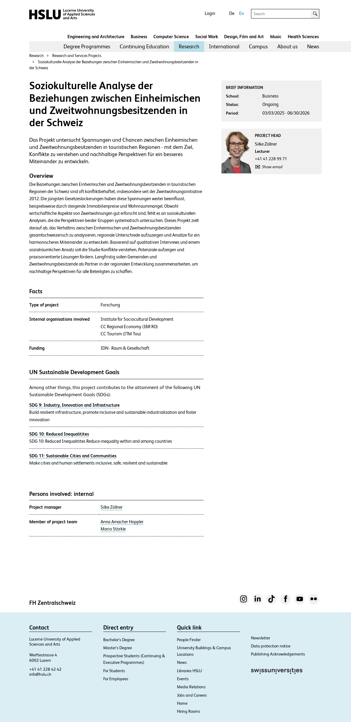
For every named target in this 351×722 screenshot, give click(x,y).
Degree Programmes (87, 46)
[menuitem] (87, 46)
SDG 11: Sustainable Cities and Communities (72, 455)
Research (189, 46)
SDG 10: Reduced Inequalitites (59, 433)
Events (183, 678)
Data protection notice (270, 646)
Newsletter (260, 637)
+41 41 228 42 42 (45, 669)
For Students (114, 670)
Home (182, 703)
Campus (258, 46)
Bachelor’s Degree (119, 639)
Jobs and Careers (192, 695)
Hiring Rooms (188, 711)
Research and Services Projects (76, 55)
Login (210, 13)
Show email (272, 166)
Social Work (206, 36)
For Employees (115, 678)
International (224, 46)
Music (275, 36)
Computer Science (171, 36)
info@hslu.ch (40, 674)
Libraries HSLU (189, 670)
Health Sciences (303, 36)
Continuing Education (144, 46)
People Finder (189, 639)
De (231, 13)
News (313, 46)
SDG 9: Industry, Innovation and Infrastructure (74, 405)
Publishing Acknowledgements (278, 654)
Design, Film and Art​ (244, 36)
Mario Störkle (113, 529)
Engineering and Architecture (95, 36)
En (241, 13)
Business (139, 36)
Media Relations (191, 686)
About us (287, 46)
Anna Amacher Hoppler (122, 521)
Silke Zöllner (112, 507)
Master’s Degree (117, 647)
